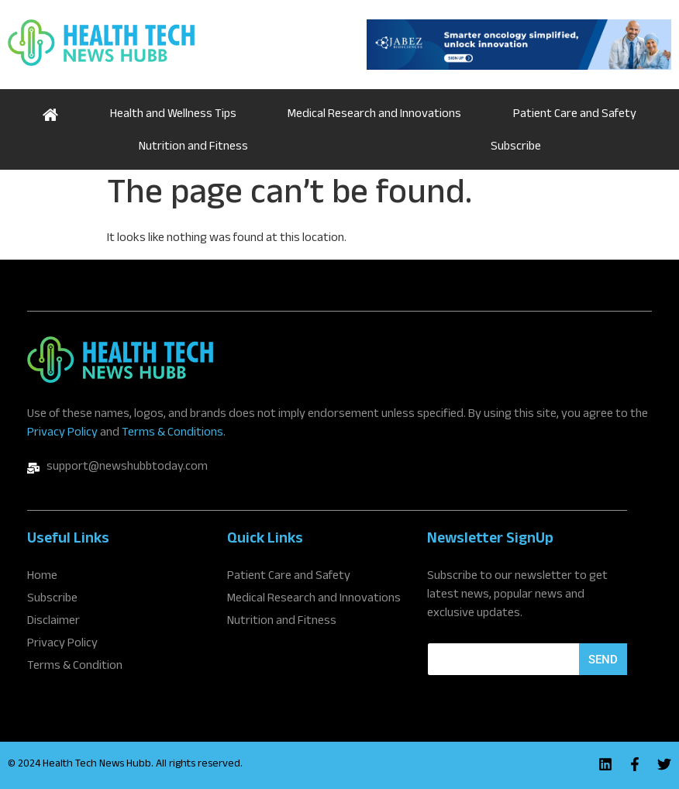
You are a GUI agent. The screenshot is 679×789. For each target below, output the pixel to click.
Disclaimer (53, 622)
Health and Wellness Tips (173, 115)
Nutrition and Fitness (193, 147)
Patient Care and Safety (574, 115)
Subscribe (516, 147)
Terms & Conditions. (174, 433)
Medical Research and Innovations (374, 115)
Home (50, 113)
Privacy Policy (62, 433)
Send (603, 660)
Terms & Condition (74, 667)
